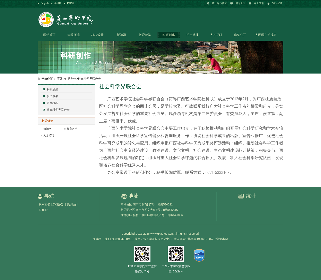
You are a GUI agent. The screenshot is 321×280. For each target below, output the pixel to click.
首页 (59, 78)
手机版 (58, 3)
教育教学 (145, 35)
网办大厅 (240, 3)
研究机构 (52, 103)
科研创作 (169, 35)
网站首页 (49, 35)
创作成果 (52, 96)
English (45, 3)
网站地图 (71, 204)
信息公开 (240, 35)
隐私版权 (57, 204)
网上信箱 (259, 3)
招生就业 (192, 35)
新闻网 (121, 35)
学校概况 (74, 35)
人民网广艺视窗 (266, 35)
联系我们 (44, 204)
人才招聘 (216, 35)
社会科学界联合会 (89, 78)
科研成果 (52, 89)
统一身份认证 (219, 3)
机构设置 (97, 35)
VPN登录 (277, 3)
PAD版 (71, 3)
